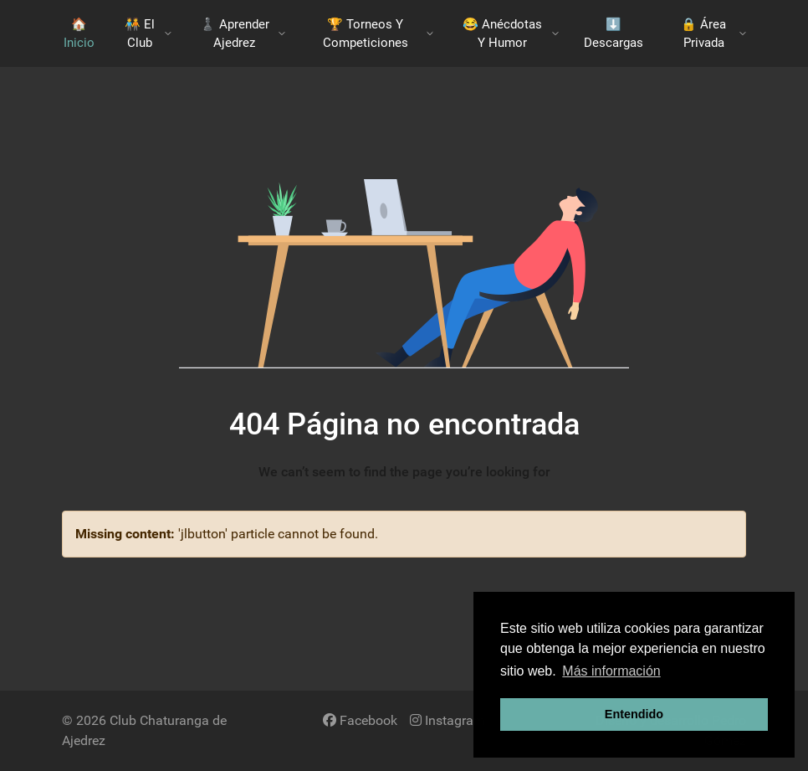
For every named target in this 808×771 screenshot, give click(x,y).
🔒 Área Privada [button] (713, 34)
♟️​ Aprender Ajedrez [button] (242, 34)
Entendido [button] (634, 714)
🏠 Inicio (79, 34)
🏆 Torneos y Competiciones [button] (378, 34)
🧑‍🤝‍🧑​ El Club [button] (148, 34)
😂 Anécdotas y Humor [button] (511, 34)
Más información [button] (611, 671)
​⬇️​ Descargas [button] (613, 34)
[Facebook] (360, 720)
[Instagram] (447, 720)
